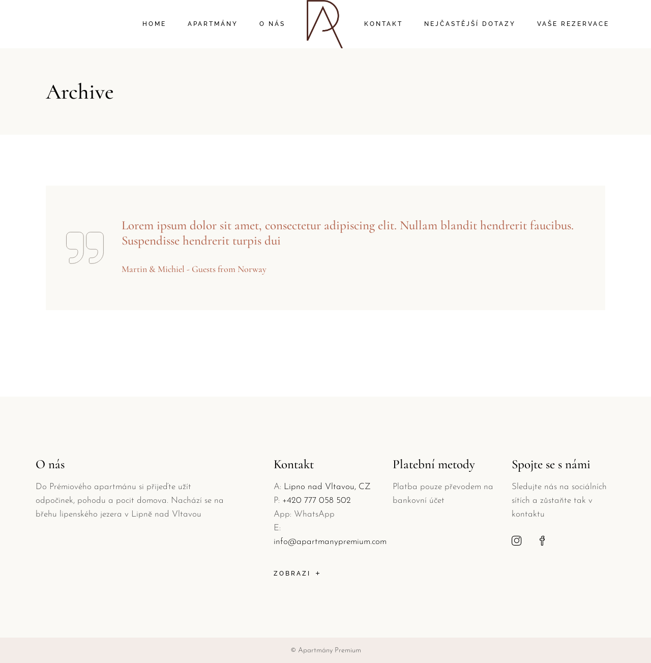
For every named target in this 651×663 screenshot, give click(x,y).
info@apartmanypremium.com (330, 541)
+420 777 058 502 (316, 500)
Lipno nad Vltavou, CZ (327, 487)
